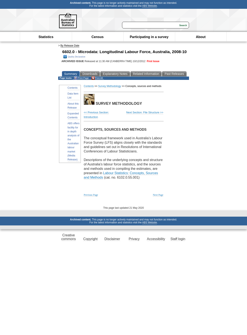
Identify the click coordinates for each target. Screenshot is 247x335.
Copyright (90, 239)
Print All (97, 78)
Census (97, 37)
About (201, 37)
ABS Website (149, 5)
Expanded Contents (73, 115)
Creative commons (68, 237)
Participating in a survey (149, 37)
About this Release (73, 105)
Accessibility (156, 239)
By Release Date (69, 45)
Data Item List (73, 95)
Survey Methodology (109, 86)
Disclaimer (112, 239)
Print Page (81, 78)
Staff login (177, 239)
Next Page (158, 194)
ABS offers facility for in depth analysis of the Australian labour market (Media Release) (74, 141)
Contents (73, 87)
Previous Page (91, 194)
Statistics (46, 37)
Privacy (134, 239)
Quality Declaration (74, 56)
